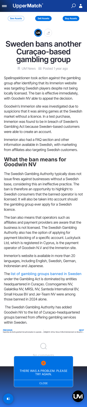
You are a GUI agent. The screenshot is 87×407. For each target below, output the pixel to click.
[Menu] (4, 6)
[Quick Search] (73, 6)
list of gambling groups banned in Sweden (46, 274)
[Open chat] (78, 396)
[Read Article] (8, 399)
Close (43, 383)
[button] (48, 32)
